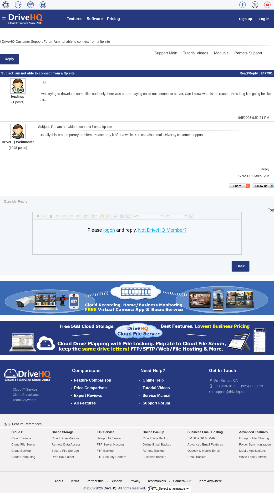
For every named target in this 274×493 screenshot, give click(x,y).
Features (74, 19)
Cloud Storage (21, 438)
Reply (9, 59)
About (59, 481)
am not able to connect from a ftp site (82, 41)
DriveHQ (110, 488)
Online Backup (153, 432)
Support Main (166, 53)
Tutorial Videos (195, 53)
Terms (74, 481)
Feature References (27, 424)
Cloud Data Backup (155, 438)
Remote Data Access (65, 444)
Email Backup (197, 457)
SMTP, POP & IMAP (201, 438)
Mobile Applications (252, 450)
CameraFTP (182, 481)
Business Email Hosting (205, 432)
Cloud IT (17, 432)
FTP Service (105, 432)
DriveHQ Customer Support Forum (28, 41)
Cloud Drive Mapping (65, 438)
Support (116, 481)
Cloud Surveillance (27, 395)
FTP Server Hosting (110, 444)
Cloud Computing (23, 457)
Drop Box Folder (62, 457)
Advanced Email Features (205, 444)
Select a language (168, 488)
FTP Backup (105, 450)
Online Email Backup (156, 444)
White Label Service (253, 457)
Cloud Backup (21, 450)
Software (95, 19)
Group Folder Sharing (254, 438)
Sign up (245, 19)
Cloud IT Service (25, 389)
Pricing (113, 19)
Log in (264, 19)
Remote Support (248, 53)
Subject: (8, 73)
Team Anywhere (24, 400)
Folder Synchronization (255, 444)
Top (271, 210)
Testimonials (156, 481)
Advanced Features (253, 432)
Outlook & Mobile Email (204, 450)
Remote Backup (153, 450)
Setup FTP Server (109, 438)
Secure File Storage (65, 450)
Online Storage (62, 432)
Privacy (134, 481)
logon (109, 230)
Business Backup (154, 457)
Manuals (221, 53)
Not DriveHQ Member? (162, 230)
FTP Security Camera (112, 457)
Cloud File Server (23, 444)
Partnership (95, 481)
